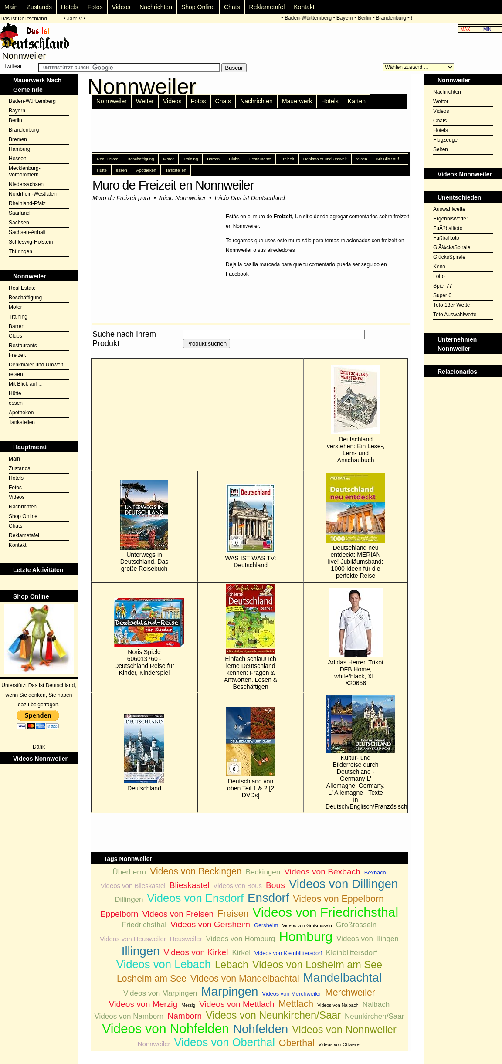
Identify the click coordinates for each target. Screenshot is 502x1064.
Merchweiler (350, 992)
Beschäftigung (25, 298)
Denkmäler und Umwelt (36, 365)
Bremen (18, 139)
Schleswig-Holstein (31, 242)
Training (18, 317)
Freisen (232, 913)
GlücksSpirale (449, 257)
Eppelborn (119, 913)
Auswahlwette (449, 209)
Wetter (145, 101)
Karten (357, 101)
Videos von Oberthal (224, 1042)
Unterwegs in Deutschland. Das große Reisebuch (144, 526)
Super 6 (442, 295)
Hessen (18, 159)
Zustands (39, 6)
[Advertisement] (463, 398)
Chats (232, 6)
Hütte (15, 393)
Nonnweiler (111, 101)
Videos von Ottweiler (340, 1044)
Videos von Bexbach (322, 871)
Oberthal (297, 1043)
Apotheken (21, 413)
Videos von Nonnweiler (344, 1029)
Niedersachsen (26, 184)
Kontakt (304, 6)
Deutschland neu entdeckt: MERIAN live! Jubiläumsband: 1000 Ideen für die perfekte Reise (355, 526)
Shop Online (198, 6)
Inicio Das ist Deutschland (250, 197)
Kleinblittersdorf (351, 953)
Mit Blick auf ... (26, 384)
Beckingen (263, 872)
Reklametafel (267, 6)
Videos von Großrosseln (307, 925)
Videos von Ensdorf (195, 898)
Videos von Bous (237, 885)
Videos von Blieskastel (133, 885)
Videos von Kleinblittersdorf (288, 953)
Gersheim (266, 925)
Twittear (12, 66)
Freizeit (17, 355)
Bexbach (375, 872)
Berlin (366, 18)
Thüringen (20, 251)
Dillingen (129, 899)
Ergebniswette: (450, 219)
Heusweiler (186, 938)
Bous (275, 885)
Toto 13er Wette (451, 305)
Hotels (69, 6)
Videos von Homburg (240, 939)
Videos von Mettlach (236, 1004)
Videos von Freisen (178, 913)
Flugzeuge (445, 140)
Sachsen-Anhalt (27, 232)
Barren (16, 326)
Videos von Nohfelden (165, 1028)
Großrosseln (356, 925)
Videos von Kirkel (196, 952)
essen (16, 403)
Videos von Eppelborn (338, 899)
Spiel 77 (442, 286)
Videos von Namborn (128, 1016)
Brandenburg (392, 18)
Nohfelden (260, 1029)
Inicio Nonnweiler (182, 197)
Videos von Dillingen (343, 884)
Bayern (346, 18)
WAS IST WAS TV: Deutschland (250, 526)
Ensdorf (268, 898)
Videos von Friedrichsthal (325, 912)
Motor (15, 307)
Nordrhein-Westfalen (33, 194)
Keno (439, 267)
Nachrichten (155, 6)
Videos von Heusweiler (133, 938)
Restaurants (23, 345)
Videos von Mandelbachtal (244, 978)
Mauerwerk (297, 101)
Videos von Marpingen (160, 993)
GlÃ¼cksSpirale (451, 247)
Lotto (439, 276)
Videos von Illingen (367, 939)
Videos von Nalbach (338, 1005)
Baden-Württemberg (309, 18)
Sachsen (19, 223)
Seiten (440, 149)
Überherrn (129, 872)
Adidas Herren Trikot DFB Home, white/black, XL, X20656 (355, 637)
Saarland (19, 213)
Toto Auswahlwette (454, 315)
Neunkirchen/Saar (374, 1016)
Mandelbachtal (342, 977)
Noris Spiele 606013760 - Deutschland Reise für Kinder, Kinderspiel (144, 637)
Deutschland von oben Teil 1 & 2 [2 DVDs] (250, 753)
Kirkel (241, 953)
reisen (16, 374)
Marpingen (229, 991)
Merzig (188, 1005)
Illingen (141, 951)
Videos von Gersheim (210, 924)
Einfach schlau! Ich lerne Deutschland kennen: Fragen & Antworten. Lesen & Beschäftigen (250, 637)
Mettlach (296, 1004)
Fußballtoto (446, 238)
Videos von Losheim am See (317, 964)
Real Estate (22, 288)
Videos (121, 6)
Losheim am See (152, 978)
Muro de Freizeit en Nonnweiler (173, 185)
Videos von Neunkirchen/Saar (273, 1015)
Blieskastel (190, 885)
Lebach (231, 964)
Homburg (305, 936)
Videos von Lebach (163, 964)
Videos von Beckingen (196, 871)
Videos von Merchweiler (291, 993)
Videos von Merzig (143, 1004)
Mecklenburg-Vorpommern (25, 171)
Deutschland (144, 753)
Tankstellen (22, 422)
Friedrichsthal (144, 925)
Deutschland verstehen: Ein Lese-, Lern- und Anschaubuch (355, 414)
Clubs (15, 336)
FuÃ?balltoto (447, 228)
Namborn (184, 1015)
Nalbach (376, 1004)
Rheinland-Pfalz (27, 203)
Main (10, 6)
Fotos (95, 6)
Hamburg (19, 149)
